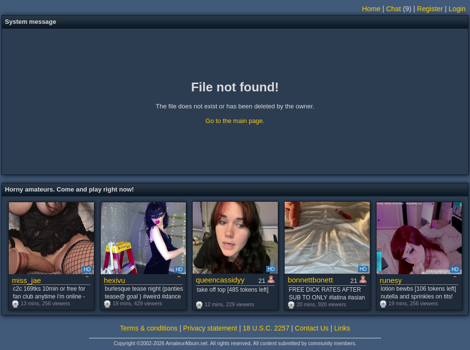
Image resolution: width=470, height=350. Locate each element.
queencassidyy (220, 280)
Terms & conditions (149, 328)
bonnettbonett (310, 280)
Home (371, 9)
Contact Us (311, 328)
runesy (391, 280)
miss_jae (26, 280)
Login (457, 9)
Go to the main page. (234, 120)
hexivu (115, 280)
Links (342, 328)
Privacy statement (210, 328)
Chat (393, 9)
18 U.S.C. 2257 (266, 328)
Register (430, 9)
